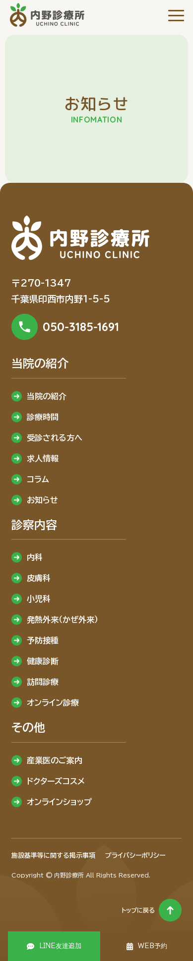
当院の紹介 (46, 396)
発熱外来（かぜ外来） (62, 620)
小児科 (39, 599)
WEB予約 (152, 946)
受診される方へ (54, 438)
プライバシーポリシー (135, 855)
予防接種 (43, 640)
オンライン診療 (53, 703)
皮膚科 (39, 578)
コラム (38, 479)
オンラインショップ (59, 802)
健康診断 (43, 661)
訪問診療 (43, 682)
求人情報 (43, 458)
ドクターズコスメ (56, 781)
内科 (35, 557)
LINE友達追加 (60, 946)
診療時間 (43, 417)
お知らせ (42, 500)
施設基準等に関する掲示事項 (53, 855)
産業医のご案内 (54, 760)
